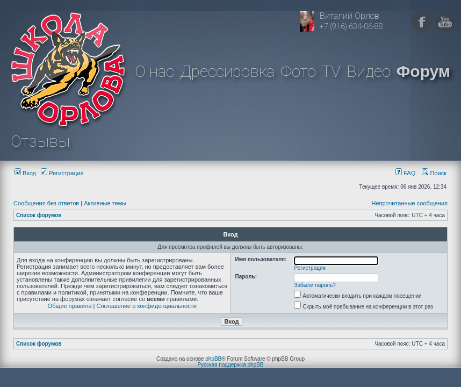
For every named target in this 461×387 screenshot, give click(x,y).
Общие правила (70, 306)
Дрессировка (227, 71)
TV (331, 71)
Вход (25, 173)
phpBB (213, 359)
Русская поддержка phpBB (230, 365)
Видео (369, 71)
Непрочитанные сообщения (409, 203)
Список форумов (39, 215)
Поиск (434, 173)
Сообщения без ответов (46, 203)
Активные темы (105, 203)
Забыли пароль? (315, 285)
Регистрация (62, 173)
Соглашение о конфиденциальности (147, 306)
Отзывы (40, 141)
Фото (298, 71)
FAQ (405, 173)
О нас (154, 71)
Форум (423, 71)
